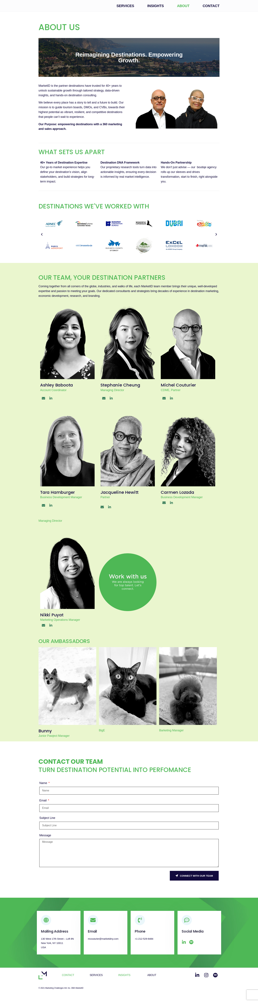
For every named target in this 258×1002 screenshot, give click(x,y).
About (183, 9)
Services (125, 9)
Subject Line (47, 820)
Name (43, 785)
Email (43, 803)
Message (45, 838)
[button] (41, 237)
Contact (211, 9)
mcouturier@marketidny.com (103, 941)
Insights (155, 9)
